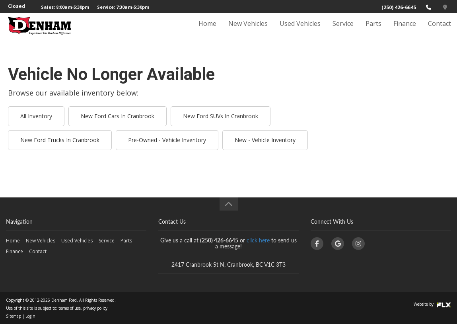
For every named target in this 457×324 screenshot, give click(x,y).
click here (258, 240)
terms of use (69, 308)
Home (207, 30)
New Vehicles (248, 30)
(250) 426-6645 (398, 7)
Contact (439, 30)
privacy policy (95, 308)
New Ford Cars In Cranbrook (117, 116)
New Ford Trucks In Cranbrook (59, 140)
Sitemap (13, 316)
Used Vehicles (300, 30)
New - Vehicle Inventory (265, 140)
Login (30, 316)
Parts (373, 30)
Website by (432, 304)
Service (343, 30)
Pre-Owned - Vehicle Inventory (167, 140)
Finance (404, 30)
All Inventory (36, 116)
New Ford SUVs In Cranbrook (220, 116)
